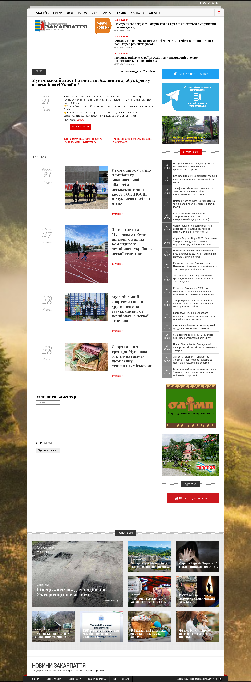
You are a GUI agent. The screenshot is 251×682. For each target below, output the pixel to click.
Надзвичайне (42, 12)
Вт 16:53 (167, 303)
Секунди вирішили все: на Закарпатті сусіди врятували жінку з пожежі (194, 327)
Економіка (121, 12)
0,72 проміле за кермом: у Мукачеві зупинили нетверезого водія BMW (193, 336)
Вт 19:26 (167, 229)
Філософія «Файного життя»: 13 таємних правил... (194, 634)
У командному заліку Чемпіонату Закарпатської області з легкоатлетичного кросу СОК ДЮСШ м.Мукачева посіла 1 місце (132, 187)
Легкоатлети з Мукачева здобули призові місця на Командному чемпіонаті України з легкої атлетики (132, 241)
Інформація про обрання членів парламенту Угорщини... (101, 634)
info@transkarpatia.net (93, 670)
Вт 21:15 (167, 204)
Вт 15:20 (167, 347)
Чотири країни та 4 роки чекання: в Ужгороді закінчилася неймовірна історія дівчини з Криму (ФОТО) (192, 228)
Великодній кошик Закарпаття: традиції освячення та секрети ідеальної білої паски (195, 179)
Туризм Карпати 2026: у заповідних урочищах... (52, 635)
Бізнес (70, 12)
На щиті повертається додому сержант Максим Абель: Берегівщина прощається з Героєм (194, 166)
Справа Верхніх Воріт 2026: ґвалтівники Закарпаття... (198, 564)
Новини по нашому (42, 630)
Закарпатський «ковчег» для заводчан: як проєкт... (150, 564)
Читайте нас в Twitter (192, 73)
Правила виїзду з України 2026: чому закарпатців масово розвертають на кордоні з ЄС (156, 59)
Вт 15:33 (167, 327)
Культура (82, 12)
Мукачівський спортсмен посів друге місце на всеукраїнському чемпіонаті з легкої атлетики (130, 308)
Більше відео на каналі (194, 498)
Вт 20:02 (167, 216)
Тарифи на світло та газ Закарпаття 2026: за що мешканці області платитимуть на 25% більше (193, 191)
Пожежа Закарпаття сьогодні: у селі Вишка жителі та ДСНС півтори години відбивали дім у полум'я (194, 253)
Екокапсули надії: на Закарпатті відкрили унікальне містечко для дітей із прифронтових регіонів (194, 316)
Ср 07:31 (167, 166)
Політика (57, 12)
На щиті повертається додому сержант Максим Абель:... (197, 598)
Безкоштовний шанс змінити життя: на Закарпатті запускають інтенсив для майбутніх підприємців (194, 372)
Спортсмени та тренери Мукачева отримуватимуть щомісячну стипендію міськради (132, 356)
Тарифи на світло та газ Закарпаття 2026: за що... (149, 600)
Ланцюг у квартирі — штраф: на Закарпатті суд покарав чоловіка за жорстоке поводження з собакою (192, 359)
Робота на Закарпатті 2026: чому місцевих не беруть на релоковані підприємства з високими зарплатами (194, 291)
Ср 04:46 (167, 179)
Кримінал (107, 12)
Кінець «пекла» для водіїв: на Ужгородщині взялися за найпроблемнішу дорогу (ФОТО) (191, 216)
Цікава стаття (80, 127)
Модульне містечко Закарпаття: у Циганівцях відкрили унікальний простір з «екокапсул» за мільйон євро (195, 266)
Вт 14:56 (167, 359)
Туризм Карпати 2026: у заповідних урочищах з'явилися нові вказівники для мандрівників (193, 278)
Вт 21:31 (167, 191)
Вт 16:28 (167, 316)
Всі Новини (154, 12)
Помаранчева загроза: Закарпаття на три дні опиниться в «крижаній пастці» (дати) (165, 25)
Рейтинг (149, 71)
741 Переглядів (129, 71)
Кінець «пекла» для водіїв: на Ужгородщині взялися (72, 592)
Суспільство (137, 12)
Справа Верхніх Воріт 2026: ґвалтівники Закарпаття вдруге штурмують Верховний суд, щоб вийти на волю (195, 241)
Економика (135, 594)
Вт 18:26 (167, 253)
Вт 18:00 (167, 266)
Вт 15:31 (167, 336)
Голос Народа (136, 559)
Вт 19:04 (167, 241)
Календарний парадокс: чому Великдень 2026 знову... (148, 634)
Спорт (95, 12)
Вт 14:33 (167, 372)
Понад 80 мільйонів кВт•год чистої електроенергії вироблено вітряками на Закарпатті (195, 347)
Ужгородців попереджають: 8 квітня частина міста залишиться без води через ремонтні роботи (163, 42)
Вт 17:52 (167, 278)
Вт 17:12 (167, 291)
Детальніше (118, 214)
